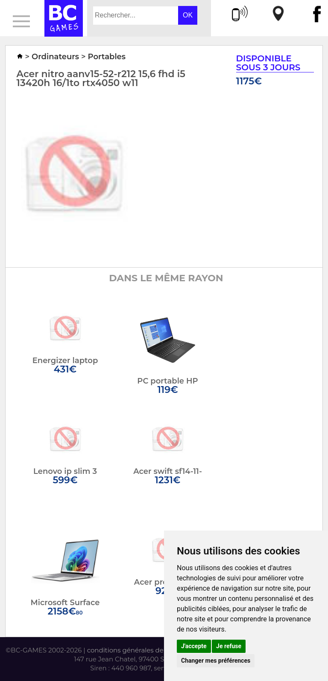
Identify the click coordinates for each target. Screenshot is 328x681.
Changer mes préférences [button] (215, 660)
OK (188, 15)
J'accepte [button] (194, 646)
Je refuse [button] (228, 646)
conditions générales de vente (135, 650)
